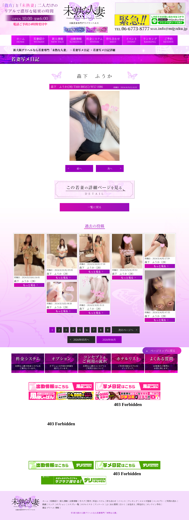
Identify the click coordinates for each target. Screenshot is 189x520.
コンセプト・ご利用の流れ (164, 501)
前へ (79, 168)
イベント (122, 501)
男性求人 (141, 504)
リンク (51, 504)
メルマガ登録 (145, 501)
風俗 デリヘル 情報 (50, 508)
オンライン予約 (154, 504)
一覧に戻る (94, 207)
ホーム (45, 501)
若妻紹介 (54, 501)
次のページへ (125, 330)
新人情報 (64, 501)
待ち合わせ (111, 501)
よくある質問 (112, 504)
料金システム (99, 501)
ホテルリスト (87, 504)
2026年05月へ (81, 339)
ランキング (133, 501)
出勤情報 (73, 501)
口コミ (122, 504)
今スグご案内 (85, 501)
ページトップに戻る (163, 351)
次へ (109, 168)
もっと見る (29, 285)
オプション (61, 504)
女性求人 (131, 504)
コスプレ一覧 (73, 504)
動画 (44, 504)
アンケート (99, 504)
